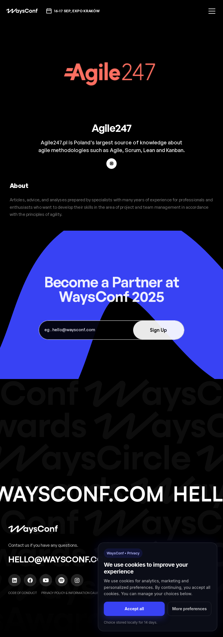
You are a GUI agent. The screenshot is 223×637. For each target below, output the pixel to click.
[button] (211, 11)
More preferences (189, 608)
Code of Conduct (22, 593)
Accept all (134, 608)
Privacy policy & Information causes (72, 593)
